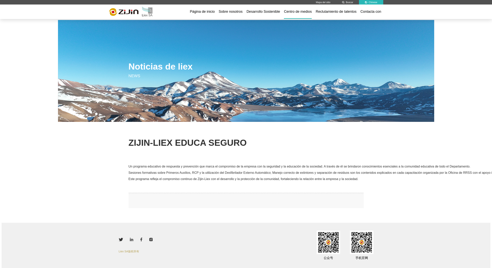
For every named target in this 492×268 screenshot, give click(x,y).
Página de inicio (202, 12)
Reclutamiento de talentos (336, 12)
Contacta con (370, 12)
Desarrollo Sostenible (263, 12)
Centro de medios (298, 12)
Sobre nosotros (231, 12)
